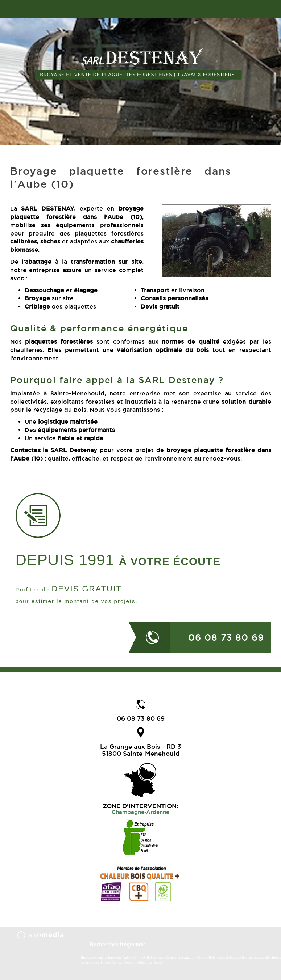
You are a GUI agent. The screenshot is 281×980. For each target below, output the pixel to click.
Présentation (186, 957)
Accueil (170, 957)
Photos (105, 962)
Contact (117, 962)
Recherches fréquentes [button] (118, 944)
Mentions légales (150, 962)
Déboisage (234, 957)
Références (217, 957)
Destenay (130, 962)
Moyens (202, 957)
